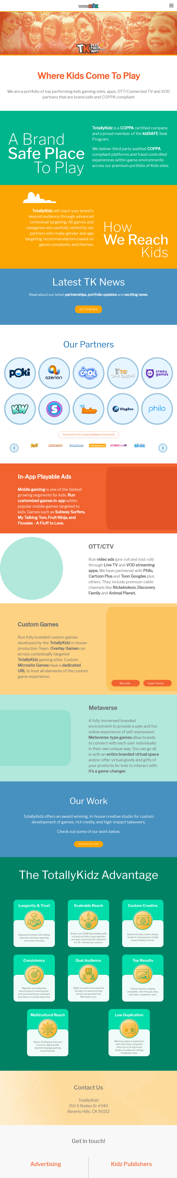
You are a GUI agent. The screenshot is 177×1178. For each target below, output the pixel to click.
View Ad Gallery (88, 849)
